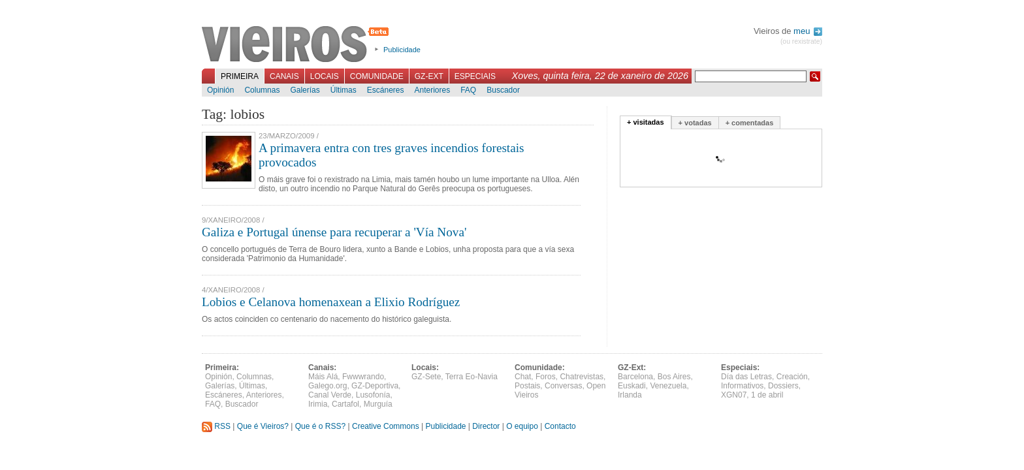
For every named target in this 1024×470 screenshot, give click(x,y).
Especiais (475, 76)
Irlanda (630, 395)
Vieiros (297, 45)
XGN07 (733, 395)
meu (807, 31)
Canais (284, 76)
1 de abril (767, 395)
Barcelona (635, 376)
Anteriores (432, 90)
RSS (216, 426)
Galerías (304, 90)
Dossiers (783, 385)
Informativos (742, 385)
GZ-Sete (426, 376)
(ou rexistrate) (801, 41)
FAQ (468, 90)
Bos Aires (674, 376)
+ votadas (695, 123)
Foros (546, 376)
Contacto (560, 426)
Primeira (240, 76)
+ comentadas (750, 123)
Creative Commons (385, 426)
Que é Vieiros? (263, 426)
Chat (523, 376)
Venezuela (668, 385)
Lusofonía (373, 395)
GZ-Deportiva (374, 385)
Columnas (262, 90)
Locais (324, 76)
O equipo (522, 426)
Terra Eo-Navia (471, 376)
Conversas (563, 385)
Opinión (220, 90)
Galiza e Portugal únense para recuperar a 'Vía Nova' (334, 232)
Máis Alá (323, 376)
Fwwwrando (363, 376)
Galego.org (327, 385)
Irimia (317, 404)
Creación (792, 376)
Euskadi (632, 385)
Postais (527, 385)
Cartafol (345, 404)
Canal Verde (329, 395)
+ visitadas (645, 122)
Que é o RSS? (320, 426)
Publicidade (402, 50)
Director (486, 426)
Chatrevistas (581, 376)
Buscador (503, 90)
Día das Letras (746, 376)
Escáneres (385, 90)
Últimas (343, 90)
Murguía (378, 404)
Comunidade (377, 76)
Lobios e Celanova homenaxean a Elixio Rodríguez (331, 302)
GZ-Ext (429, 76)
